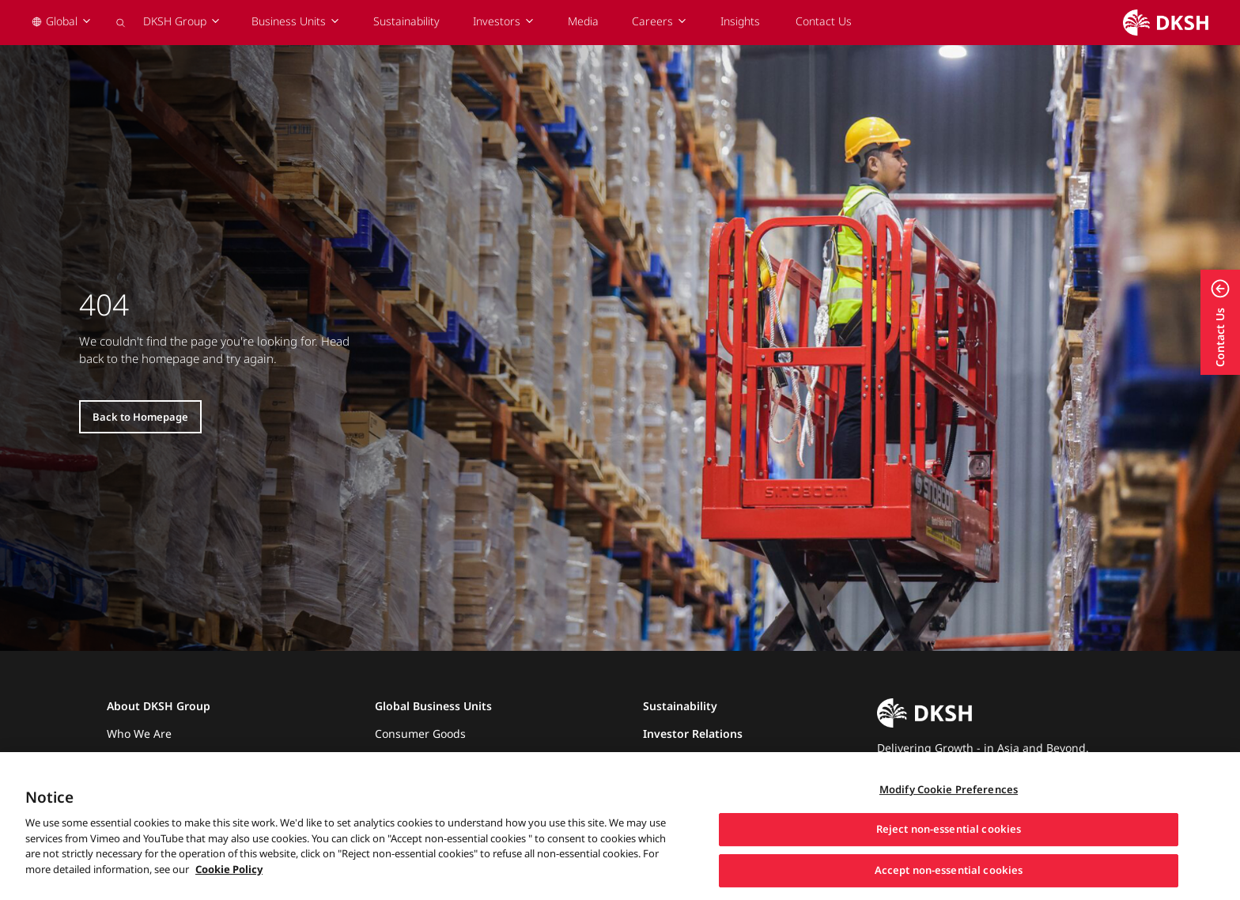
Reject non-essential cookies (949, 846)
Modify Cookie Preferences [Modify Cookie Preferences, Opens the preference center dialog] (948, 806)
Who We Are (139, 733)
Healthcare (404, 757)
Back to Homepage (140, 417)
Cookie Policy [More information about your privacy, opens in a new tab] (229, 886)
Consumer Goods (420, 733)
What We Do (139, 757)
